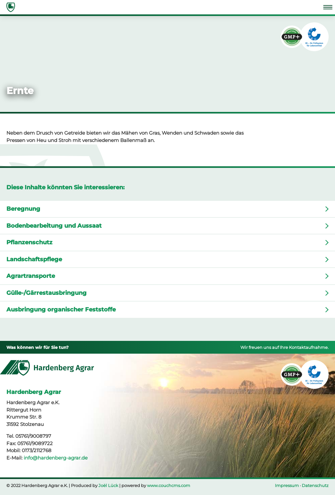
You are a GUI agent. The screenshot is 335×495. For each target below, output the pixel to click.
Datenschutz (315, 485)
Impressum (287, 485)
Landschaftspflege (34, 259)
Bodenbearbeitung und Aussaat (54, 225)
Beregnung (23, 208)
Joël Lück (108, 485)
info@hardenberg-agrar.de (56, 458)
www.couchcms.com (168, 485)
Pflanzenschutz (29, 242)
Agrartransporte (30, 275)
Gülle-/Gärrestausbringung (46, 292)
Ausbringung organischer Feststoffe (61, 309)
